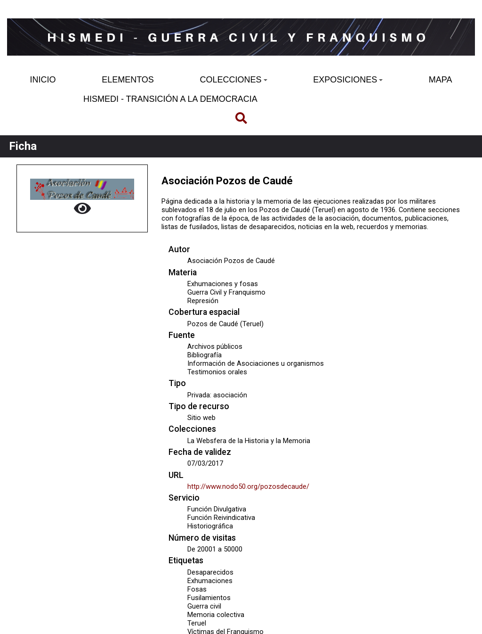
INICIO (43, 79)
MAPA (440, 79)
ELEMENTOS (128, 79)
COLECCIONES (233, 79)
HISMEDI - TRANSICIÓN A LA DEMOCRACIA (170, 99)
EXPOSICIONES (348, 79)
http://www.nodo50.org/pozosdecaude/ (248, 486)
